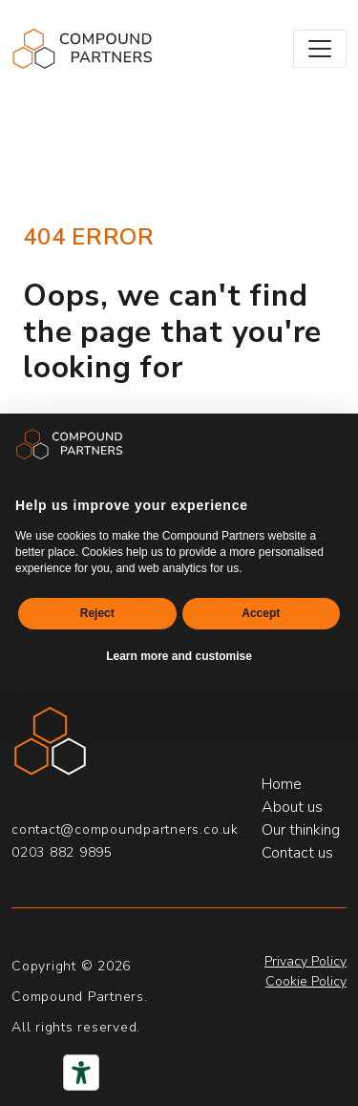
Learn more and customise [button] (179, 656)
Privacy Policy (305, 961)
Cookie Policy (306, 981)
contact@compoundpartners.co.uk (125, 829)
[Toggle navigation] (320, 49)
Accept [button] (261, 613)
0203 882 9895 (62, 852)
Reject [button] (97, 613)
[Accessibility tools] (81, 1072)
